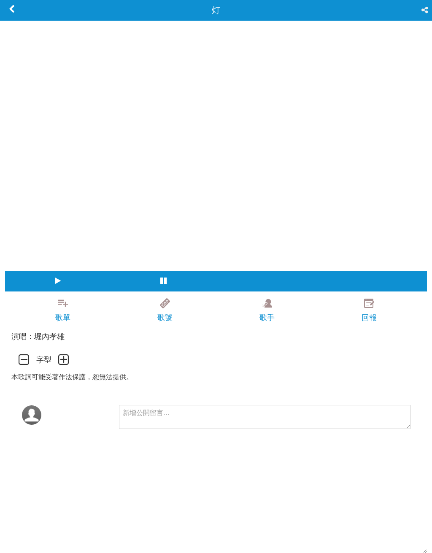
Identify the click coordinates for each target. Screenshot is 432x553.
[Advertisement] (216, 534)
